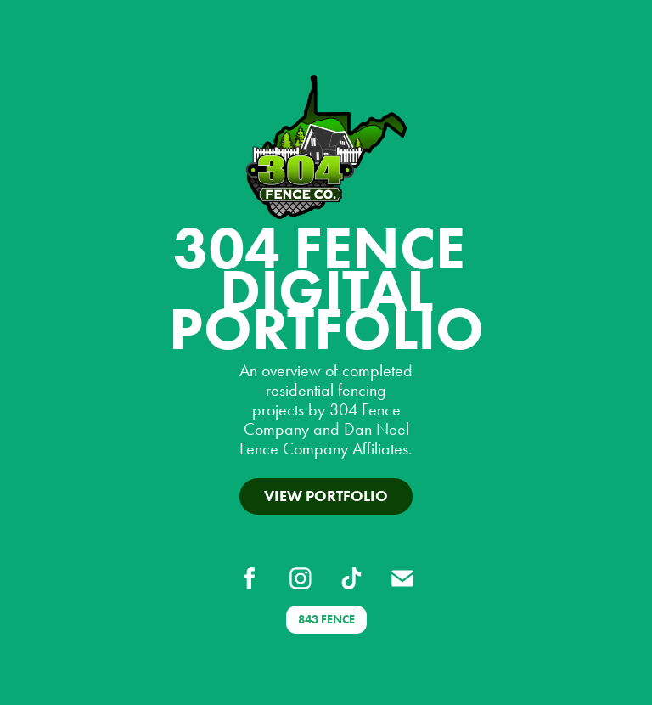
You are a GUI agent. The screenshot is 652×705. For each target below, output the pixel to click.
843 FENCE (326, 619)
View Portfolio (326, 496)
